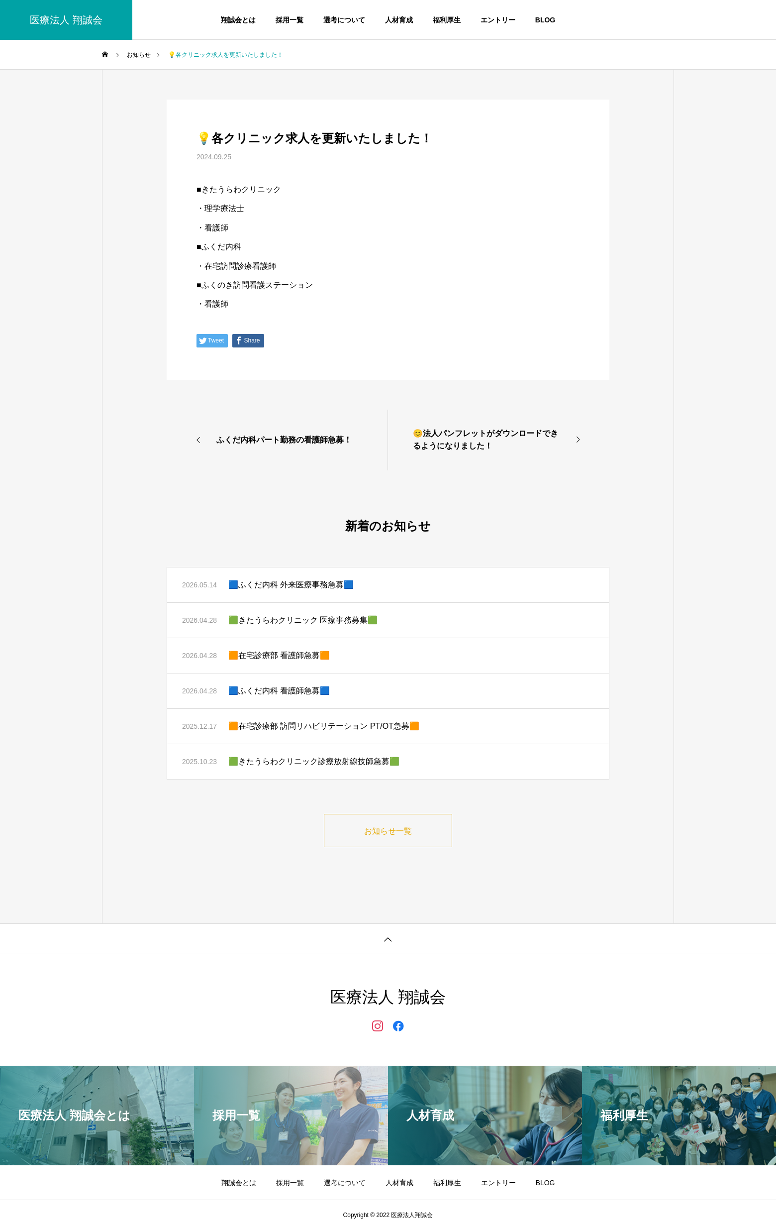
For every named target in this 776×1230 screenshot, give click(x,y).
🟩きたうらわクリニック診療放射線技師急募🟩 (313, 761)
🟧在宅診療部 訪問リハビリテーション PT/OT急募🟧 (323, 726)
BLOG (545, 20)
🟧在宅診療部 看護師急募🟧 (279, 655)
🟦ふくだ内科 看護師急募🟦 (279, 690)
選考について (344, 20)
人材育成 (399, 20)
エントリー (498, 20)
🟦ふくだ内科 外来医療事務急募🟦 (291, 584)
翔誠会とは (238, 20)
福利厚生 (447, 20)
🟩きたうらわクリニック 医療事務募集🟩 (303, 620)
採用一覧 (289, 20)
